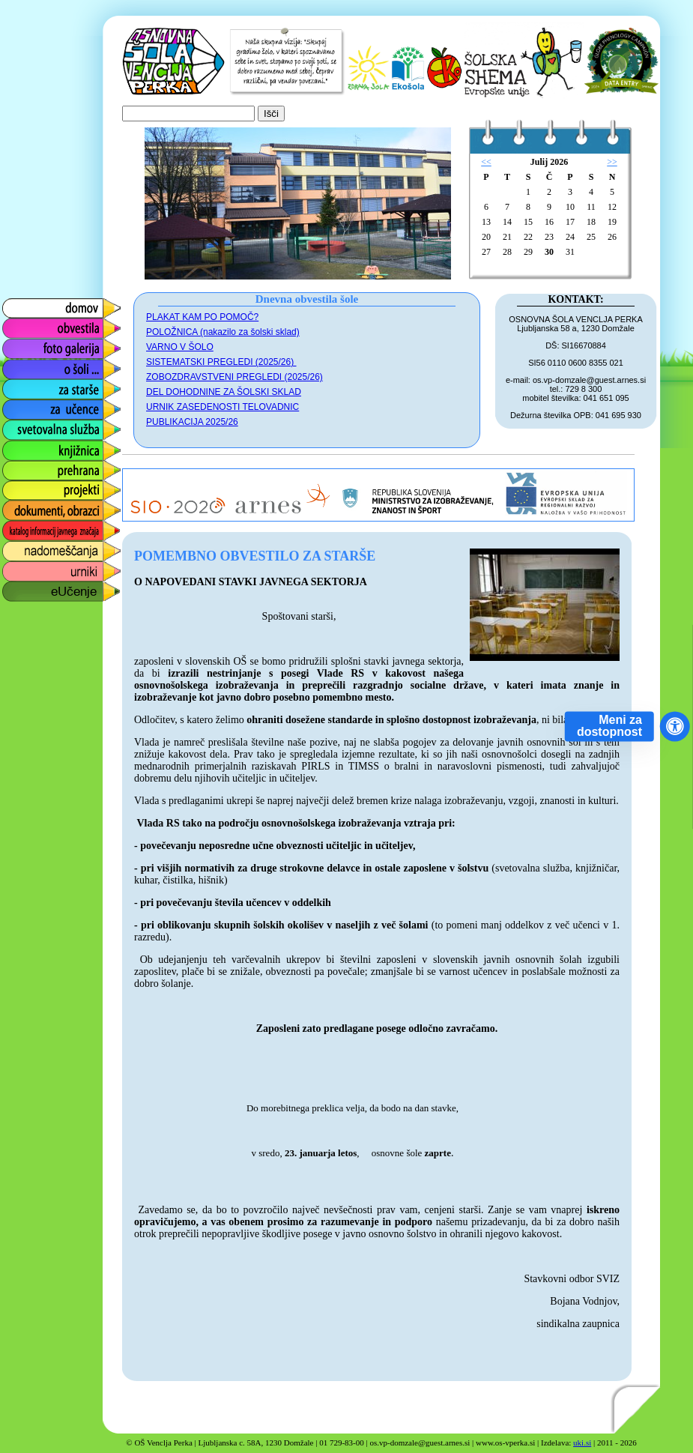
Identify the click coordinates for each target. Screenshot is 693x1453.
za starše (24, 385)
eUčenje (22, 587)
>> (612, 162)
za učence (27, 405)
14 (507, 222)
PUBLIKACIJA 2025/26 (192, 422)
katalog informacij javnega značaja (47, 531)
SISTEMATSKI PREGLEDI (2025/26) (221, 362)
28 (507, 252)
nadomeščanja (39, 547)
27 (486, 252)
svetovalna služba (47, 426)
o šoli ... (20, 365)
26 (612, 237)
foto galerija (31, 345)
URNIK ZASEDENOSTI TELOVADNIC (222, 407)
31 (570, 252)
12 (612, 207)
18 (591, 222)
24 (570, 237)
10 (570, 207)
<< (486, 162)
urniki (14, 567)
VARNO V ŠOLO (180, 347)
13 (486, 222)
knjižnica (23, 446)
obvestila (23, 324)
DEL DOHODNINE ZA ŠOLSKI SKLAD (223, 392)
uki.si (582, 1442)
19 (612, 222)
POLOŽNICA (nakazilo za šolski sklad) (223, 332)
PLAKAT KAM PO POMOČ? (202, 317)
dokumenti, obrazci (50, 507)
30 (549, 252)
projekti (19, 486)
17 (570, 222)
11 (591, 207)
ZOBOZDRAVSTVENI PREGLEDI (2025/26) (234, 377)
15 (528, 222)
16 (549, 222)
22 (528, 237)
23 (549, 237)
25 (591, 237)
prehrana (24, 466)
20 (486, 237)
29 (528, 252)
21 (507, 237)
